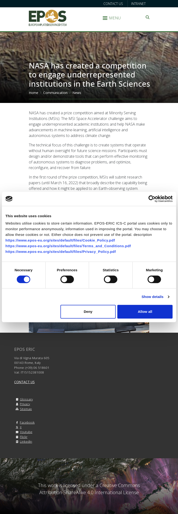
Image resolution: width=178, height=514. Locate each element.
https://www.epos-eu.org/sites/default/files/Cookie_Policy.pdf (60, 240)
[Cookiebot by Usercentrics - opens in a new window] (152, 198)
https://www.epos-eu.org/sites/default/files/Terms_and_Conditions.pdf (68, 246)
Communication (55, 92)
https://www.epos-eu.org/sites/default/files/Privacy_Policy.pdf (60, 252)
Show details (153, 297)
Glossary (23, 399)
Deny (88, 312)
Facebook (24, 422)
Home (33, 92)
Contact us (113, 3)
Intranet (138, 3)
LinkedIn (23, 441)
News (76, 92)
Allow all (145, 312)
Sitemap (23, 409)
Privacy (22, 404)
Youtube (23, 431)
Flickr (20, 436)
